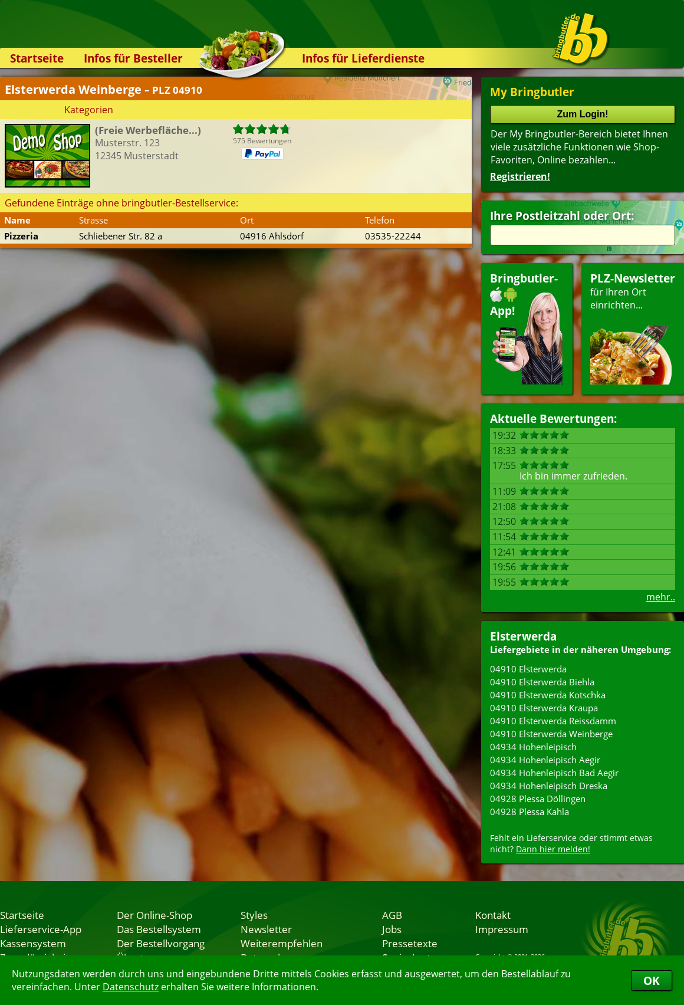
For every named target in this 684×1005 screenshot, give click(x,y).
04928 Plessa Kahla (529, 811)
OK (651, 980)
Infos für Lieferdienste (363, 58)
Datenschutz (131, 986)
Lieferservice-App (40, 929)
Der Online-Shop (154, 915)
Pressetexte (410, 943)
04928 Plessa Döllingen (538, 798)
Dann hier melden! (553, 849)
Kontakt (493, 915)
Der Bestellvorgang (161, 943)
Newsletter (266, 929)
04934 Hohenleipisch (533, 747)
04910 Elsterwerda (528, 669)
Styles (254, 915)
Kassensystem (33, 943)
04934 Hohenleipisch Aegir (545, 760)
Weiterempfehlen (282, 943)
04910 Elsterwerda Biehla (542, 682)
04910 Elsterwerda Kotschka (548, 695)
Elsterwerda (523, 636)
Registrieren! (520, 176)
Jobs (392, 929)
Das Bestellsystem (159, 929)
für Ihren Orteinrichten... (632, 328)
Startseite (37, 58)
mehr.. (660, 596)
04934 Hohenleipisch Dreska (548, 785)
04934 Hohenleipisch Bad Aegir (554, 773)
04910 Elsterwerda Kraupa (544, 708)
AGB (392, 915)
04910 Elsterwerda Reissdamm (553, 721)
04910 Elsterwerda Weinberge (551, 734)
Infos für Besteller (133, 58)
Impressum (501, 929)
